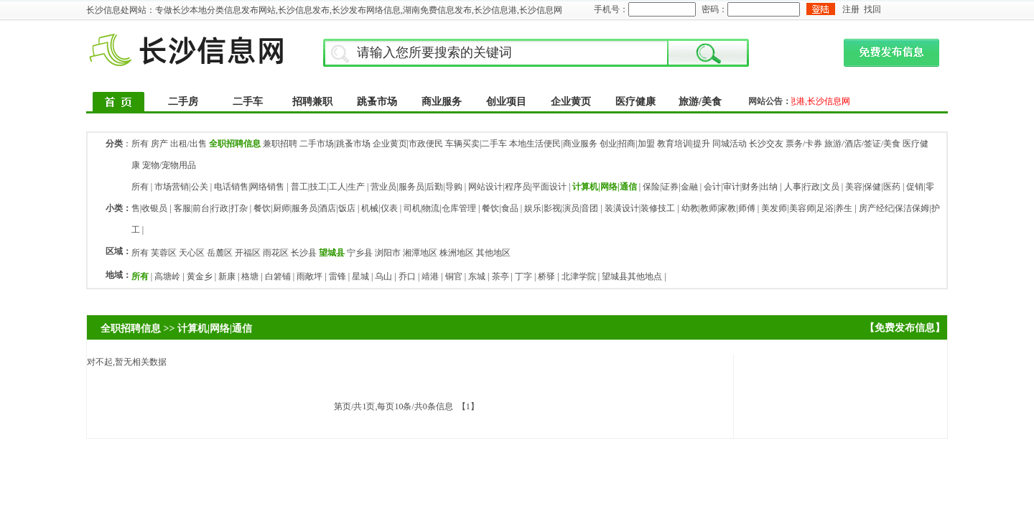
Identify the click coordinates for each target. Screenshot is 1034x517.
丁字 (523, 276)
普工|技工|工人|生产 (328, 187)
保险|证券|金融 (670, 187)
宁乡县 (360, 253)
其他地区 (493, 253)
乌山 (383, 276)
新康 (227, 276)
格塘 (249, 276)
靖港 (430, 276)
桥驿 (546, 276)
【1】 (468, 406)
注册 (851, 9)
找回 (872, 9)
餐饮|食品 (500, 208)
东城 (476, 276)
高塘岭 (167, 276)
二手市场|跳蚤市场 (334, 144)
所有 (140, 144)
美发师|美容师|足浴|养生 (806, 208)
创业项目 (506, 101)
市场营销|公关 (181, 187)
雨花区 (276, 253)
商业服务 (441, 101)
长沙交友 (766, 144)
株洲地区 (456, 253)
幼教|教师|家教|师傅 (718, 208)
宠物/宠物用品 (169, 165)
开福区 (248, 253)
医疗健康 (635, 101)
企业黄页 (571, 101)
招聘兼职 (312, 101)
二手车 (248, 101)
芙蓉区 (164, 253)
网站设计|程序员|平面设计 (517, 187)
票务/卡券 (804, 144)
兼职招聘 (280, 144)
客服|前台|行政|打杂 (211, 208)
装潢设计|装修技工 (640, 208)
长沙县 (304, 253)
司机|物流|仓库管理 (440, 208)
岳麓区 (220, 253)
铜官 (453, 276)
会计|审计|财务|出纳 (741, 187)
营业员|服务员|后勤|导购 (416, 187)
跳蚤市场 (377, 101)
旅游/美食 (700, 101)
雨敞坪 (309, 276)
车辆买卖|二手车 (476, 144)
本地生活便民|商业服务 (553, 144)
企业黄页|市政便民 (408, 144)
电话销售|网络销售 (249, 187)
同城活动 (729, 144)
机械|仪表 (379, 208)
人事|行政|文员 (811, 187)
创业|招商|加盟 (627, 144)
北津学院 (579, 276)
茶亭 (500, 276)
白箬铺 (278, 276)
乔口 (407, 276)
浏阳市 (388, 253)
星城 (360, 276)
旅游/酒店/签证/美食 (862, 144)
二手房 (183, 101)
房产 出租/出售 (179, 144)
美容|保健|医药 (872, 187)
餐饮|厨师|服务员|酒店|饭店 (304, 208)
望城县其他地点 (632, 276)
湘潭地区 (420, 253)
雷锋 (337, 276)
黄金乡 (200, 276)
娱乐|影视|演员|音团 (561, 208)
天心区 (192, 253)
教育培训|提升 (683, 144)
